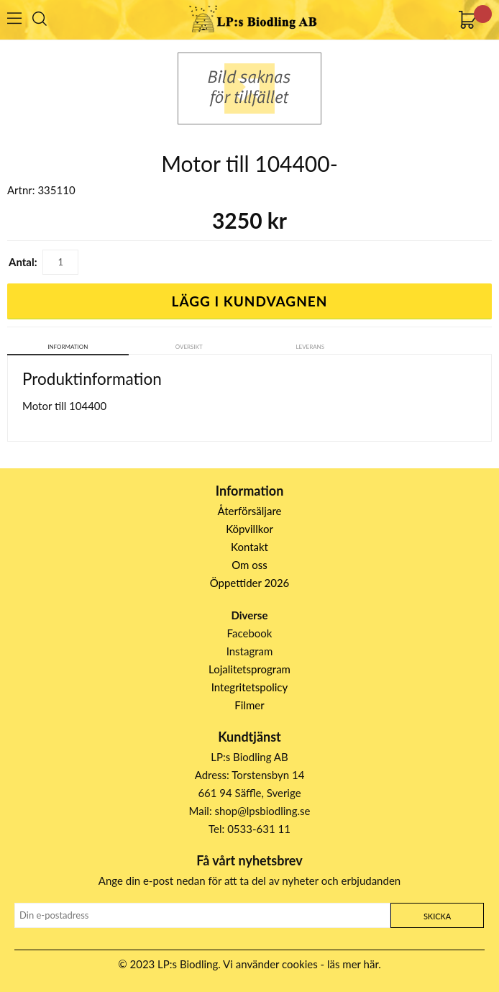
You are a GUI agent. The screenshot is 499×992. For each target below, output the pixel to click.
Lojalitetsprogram (249, 669)
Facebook (250, 633)
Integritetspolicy (249, 687)
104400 (87, 405)
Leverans (310, 346)
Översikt (189, 346)
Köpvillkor (249, 528)
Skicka (437, 916)
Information (67, 346)
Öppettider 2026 (250, 582)
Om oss (249, 564)
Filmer (249, 705)
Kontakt (249, 546)
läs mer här (352, 963)
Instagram (249, 651)
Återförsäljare (250, 510)
